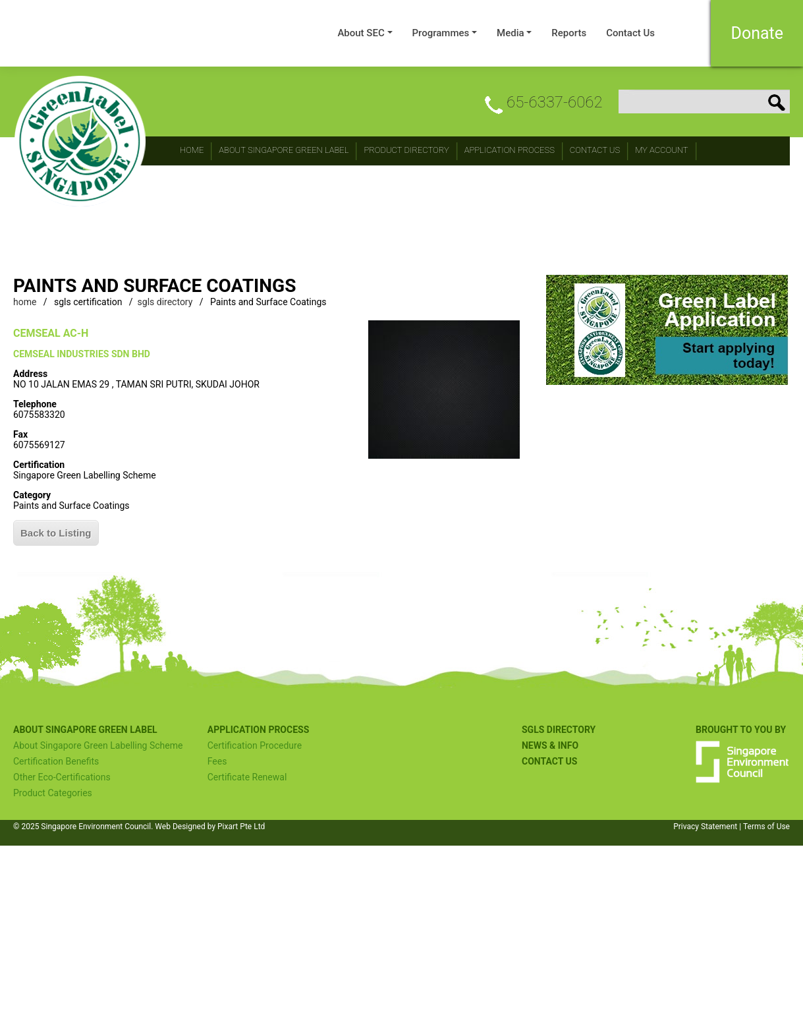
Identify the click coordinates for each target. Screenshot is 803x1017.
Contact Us (630, 33)
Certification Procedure (255, 745)
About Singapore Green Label (283, 150)
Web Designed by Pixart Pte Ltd (210, 826)
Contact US (549, 761)
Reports (568, 33)
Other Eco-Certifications (62, 777)
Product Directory (406, 150)
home (24, 302)
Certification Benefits (56, 761)
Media (510, 33)
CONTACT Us (595, 150)
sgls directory (165, 302)
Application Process (509, 150)
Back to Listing (56, 532)
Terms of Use (766, 826)
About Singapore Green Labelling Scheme (97, 745)
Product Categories (52, 793)
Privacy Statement (705, 826)
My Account (661, 150)
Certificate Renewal (247, 777)
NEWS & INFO (550, 745)
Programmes (441, 33)
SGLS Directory (558, 729)
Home (192, 150)
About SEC (360, 33)
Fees (217, 761)
